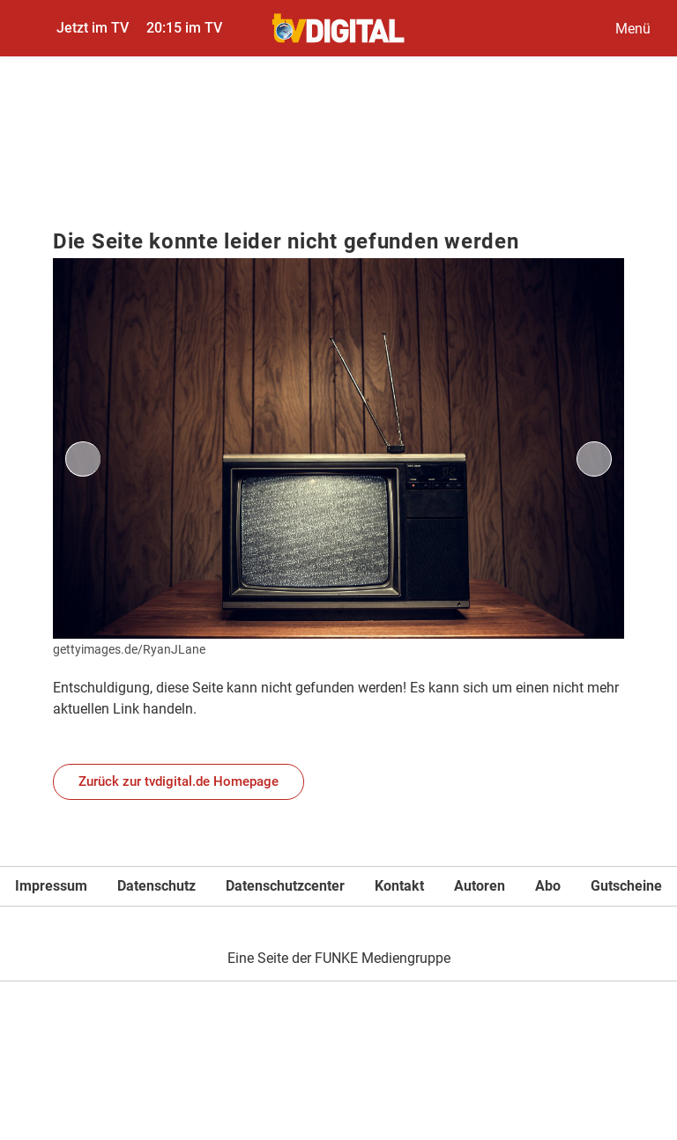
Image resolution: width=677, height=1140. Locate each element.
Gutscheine (626, 885)
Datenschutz (156, 885)
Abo (548, 885)
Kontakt (399, 885)
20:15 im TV (184, 27)
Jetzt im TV (92, 27)
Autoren (479, 885)
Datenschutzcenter (285, 885)
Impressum (51, 885)
